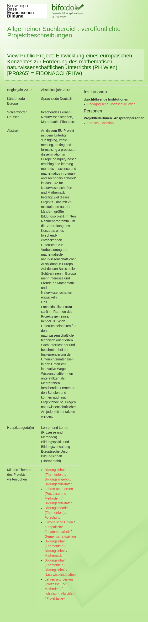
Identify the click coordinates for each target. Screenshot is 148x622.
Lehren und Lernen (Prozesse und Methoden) (59, 493)
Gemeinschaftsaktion (60, 536)
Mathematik (53, 555)
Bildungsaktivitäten (59, 484)
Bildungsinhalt (55, 551)
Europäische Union (59, 522)
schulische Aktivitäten (60, 594)
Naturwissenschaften (60, 574)
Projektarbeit (56, 598)
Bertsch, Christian (100, 123)
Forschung (52, 517)
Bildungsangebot (57, 479)
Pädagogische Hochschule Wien (111, 104)
